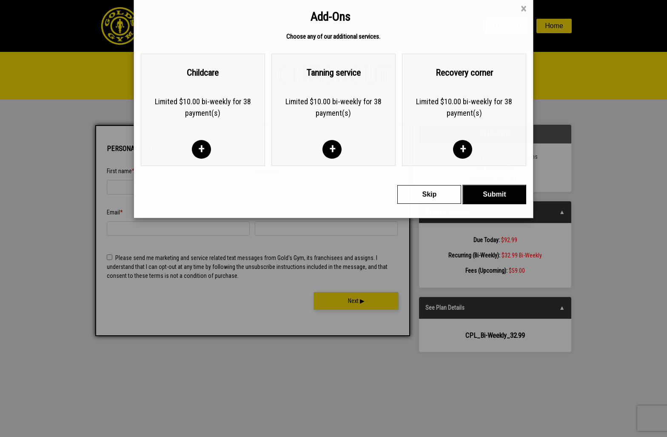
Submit (494, 170)
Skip (429, 170)
